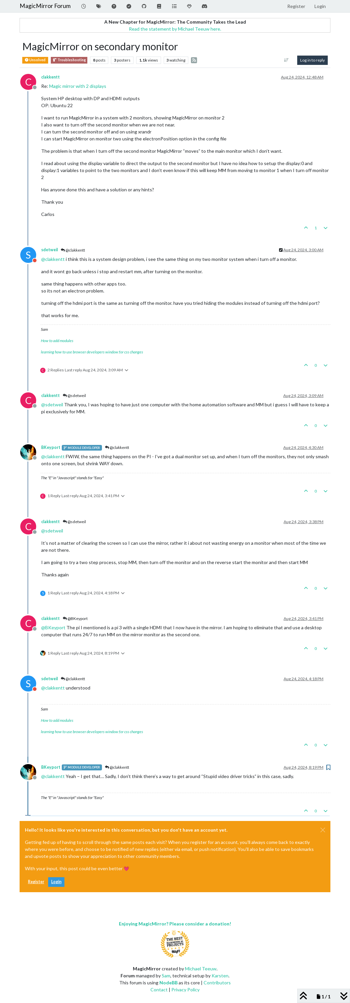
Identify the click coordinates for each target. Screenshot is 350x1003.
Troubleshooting (69, 60)
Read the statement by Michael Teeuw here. (175, 29)
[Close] (322, 830)
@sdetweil (74, 395)
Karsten (220, 975)
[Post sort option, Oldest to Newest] (286, 60)
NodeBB (168, 982)
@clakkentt (73, 250)
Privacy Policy (185, 989)
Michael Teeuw (201, 968)
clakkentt (50, 77)
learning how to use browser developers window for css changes (92, 351)
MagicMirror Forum (45, 5)
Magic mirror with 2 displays (77, 86)
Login (56, 881)
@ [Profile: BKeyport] (53, 627)
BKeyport (50, 447)
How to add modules (57, 340)
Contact (159, 989)
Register (36, 881)
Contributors (217, 982)
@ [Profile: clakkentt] (53, 259)
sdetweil (49, 249)
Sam (166, 975)
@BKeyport (75, 618)
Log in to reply (312, 60)
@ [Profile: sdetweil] (52, 404)
